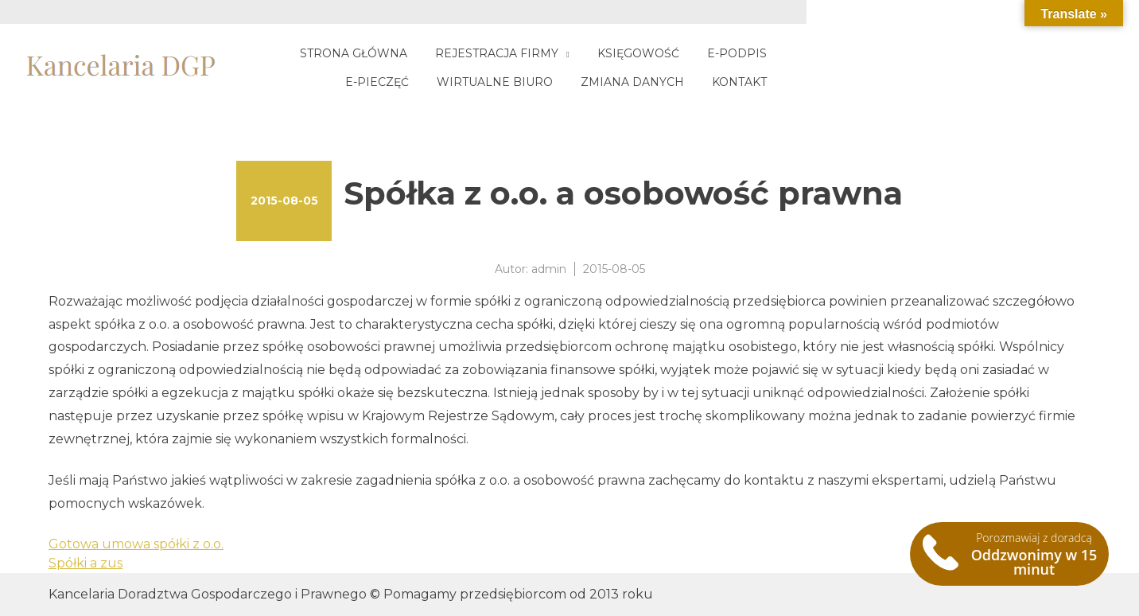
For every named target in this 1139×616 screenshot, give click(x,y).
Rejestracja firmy (557, 53)
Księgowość (699, 53)
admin (548, 269)
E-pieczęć (887, 53)
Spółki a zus (85, 563)
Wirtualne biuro (1005, 53)
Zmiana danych (928, 82)
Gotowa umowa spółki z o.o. (136, 544)
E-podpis (797, 53)
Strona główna (414, 53)
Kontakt (1035, 82)
